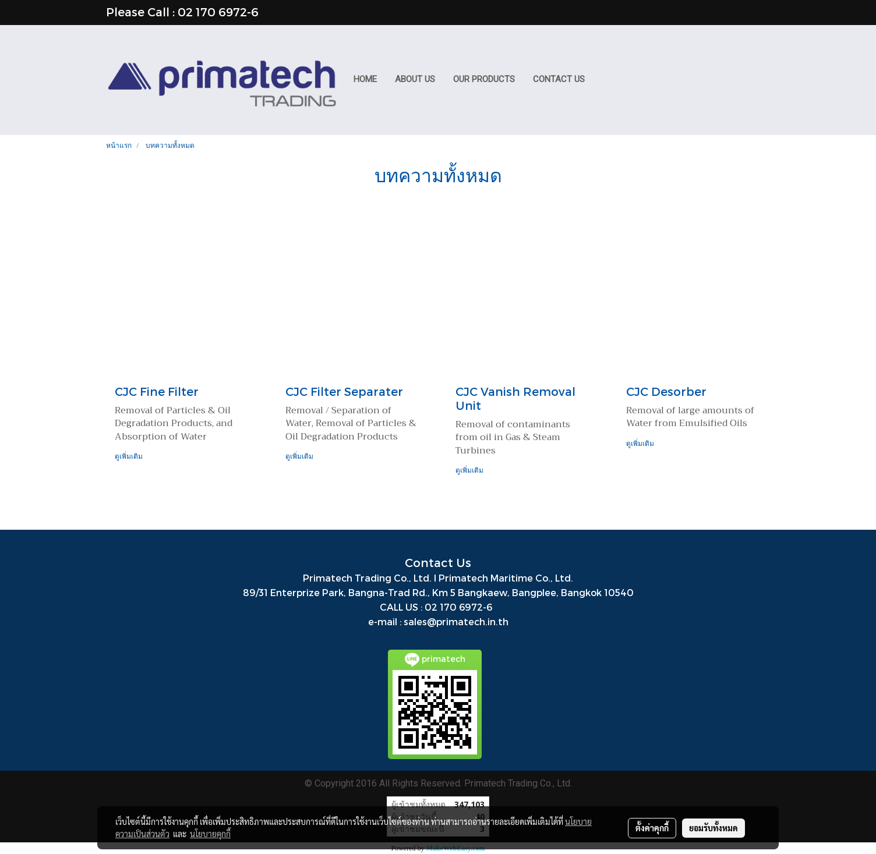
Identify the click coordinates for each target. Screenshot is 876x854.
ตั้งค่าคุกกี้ (652, 828)
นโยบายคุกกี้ (210, 833)
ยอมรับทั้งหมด (713, 828)
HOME (365, 79)
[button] (604, 80)
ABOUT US (415, 79)
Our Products (484, 79)
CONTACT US (559, 79)
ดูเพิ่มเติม (129, 456)
